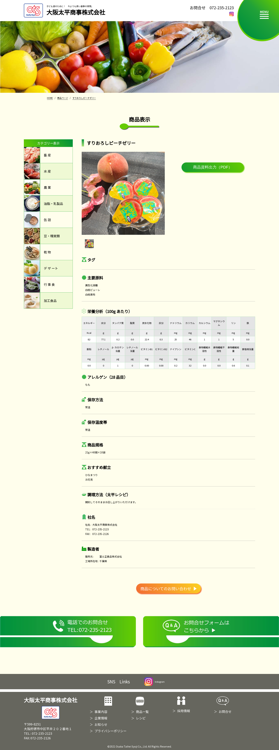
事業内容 (100, 711)
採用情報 (183, 710)
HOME (50, 97)
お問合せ (225, 711)
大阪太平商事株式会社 (50, 707)
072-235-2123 (222, 7)
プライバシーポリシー (110, 730)
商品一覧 (142, 711)
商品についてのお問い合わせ (168, 588)
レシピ (141, 718)
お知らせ (100, 724)
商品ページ (62, 97)
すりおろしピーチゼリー (84, 97)
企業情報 (100, 718)
